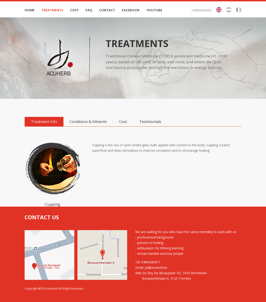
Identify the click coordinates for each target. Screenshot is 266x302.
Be (228, 9)
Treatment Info (44, 121)
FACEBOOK (131, 10)
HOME (30, 10)
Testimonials (150, 121)
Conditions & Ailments (88, 121)
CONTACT (107, 10)
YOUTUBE (154, 10)
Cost (123, 121)
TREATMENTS (52, 10)
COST (74, 10)
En (219, 9)
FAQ (89, 10)
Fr (238, 9)
